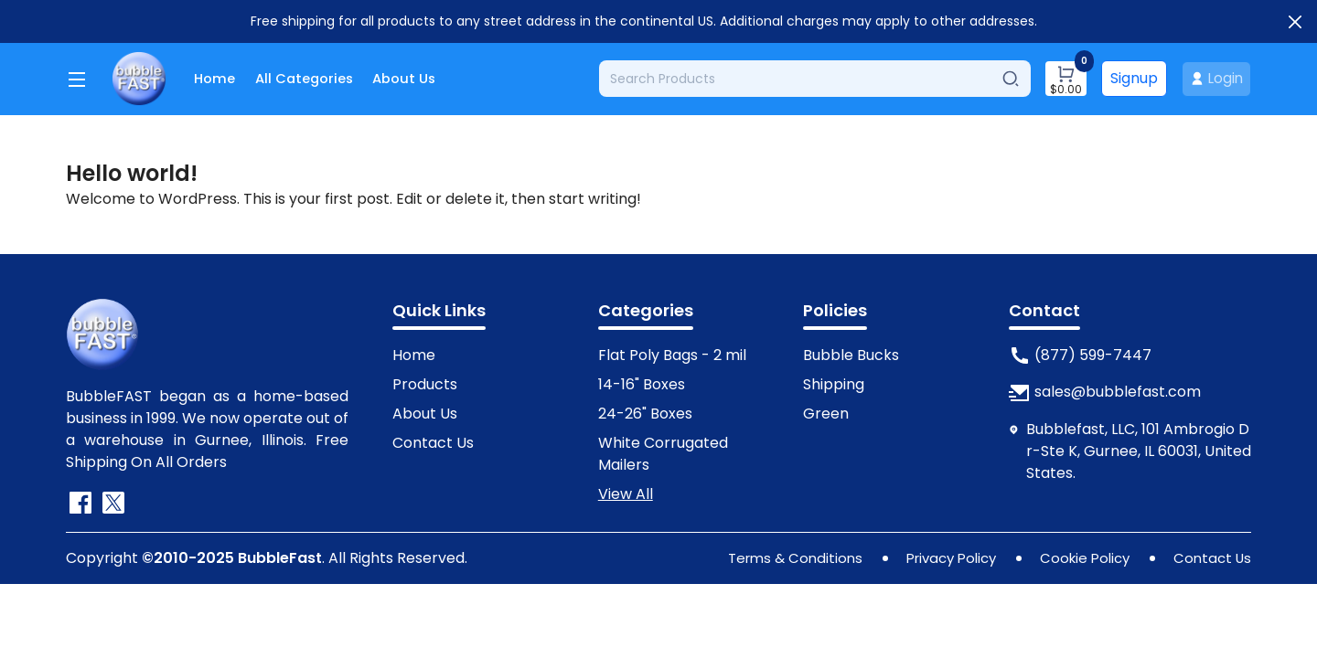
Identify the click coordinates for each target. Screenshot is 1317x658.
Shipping (833, 381)
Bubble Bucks (851, 352)
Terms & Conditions (773, 555)
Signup (1130, 77)
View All (625, 491)
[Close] (1295, 22)
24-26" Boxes (645, 410)
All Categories (312, 77)
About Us (421, 77)
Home (216, 77)
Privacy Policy (937, 555)
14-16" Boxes (641, 381)
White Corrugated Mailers (663, 451)
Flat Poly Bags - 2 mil (672, 352)
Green (826, 410)
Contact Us (433, 440)
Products (424, 381)
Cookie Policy (1078, 555)
